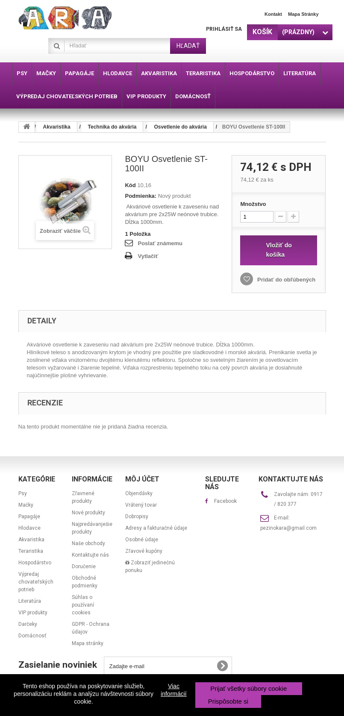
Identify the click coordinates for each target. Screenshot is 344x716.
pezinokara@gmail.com (288, 528)
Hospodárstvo (34, 563)
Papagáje (29, 516)
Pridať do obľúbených (285, 279)
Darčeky (27, 624)
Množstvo (253, 204)
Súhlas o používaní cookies (83, 605)
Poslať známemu (160, 243)
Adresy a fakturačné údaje (156, 528)
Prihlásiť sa (224, 29)
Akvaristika (31, 540)
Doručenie (84, 566)
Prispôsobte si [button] (228, 701)
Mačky (25, 505)
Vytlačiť (148, 256)
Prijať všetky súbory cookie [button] (248, 688)
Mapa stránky (303, 14)
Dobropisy (136, 516)
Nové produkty (88, 513)
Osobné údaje (141, 540)
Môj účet (142, 479)
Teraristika (30, 551)
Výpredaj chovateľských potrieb (35, 582)
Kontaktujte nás (90, 555)
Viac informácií (174, 690)
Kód (130, 185)
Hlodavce (29, 528)
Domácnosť (32, 636)
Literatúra (29, 601)
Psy (22, 493)
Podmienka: (140, 196)
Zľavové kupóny (143, 551)
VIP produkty (32, 613)
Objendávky (139, 493)
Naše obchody (88, 543)
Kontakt (273, 14)
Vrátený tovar (141, 505)
